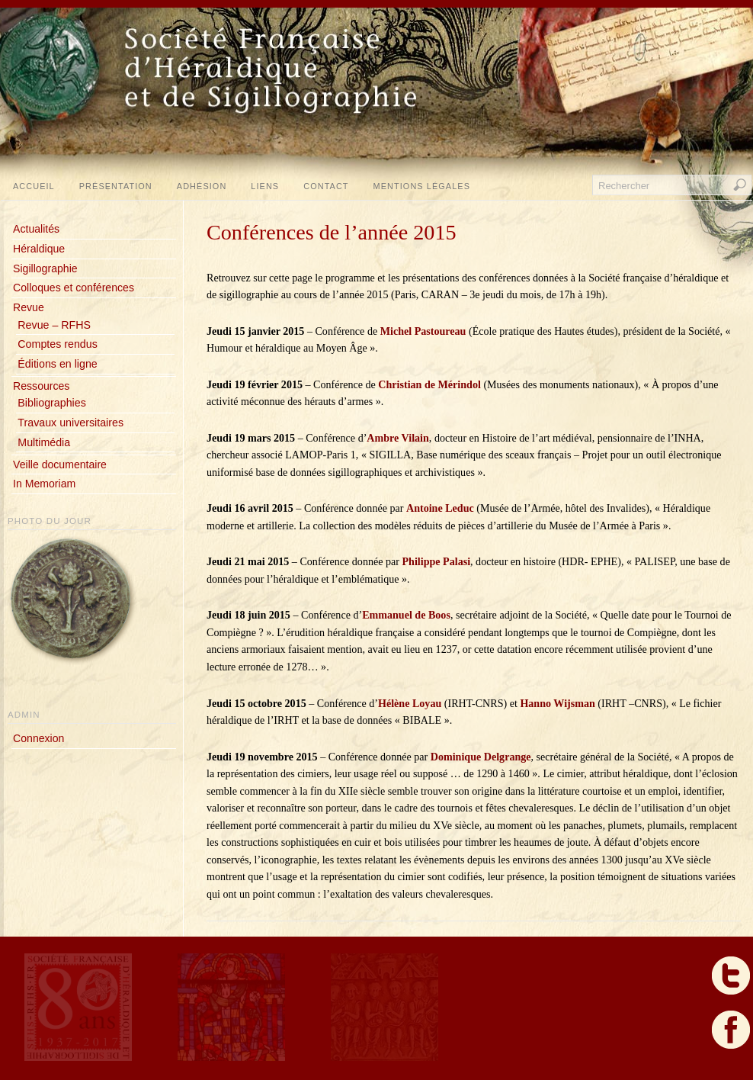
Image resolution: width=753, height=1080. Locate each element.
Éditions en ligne (57, 364)
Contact (325, 186)
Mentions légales (421, 186)
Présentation (115, 186)
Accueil (34, 186)
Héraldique (39, 249)
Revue (28, 307)
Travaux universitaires (70, 422)
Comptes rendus (57, 344)
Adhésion (202, 186)
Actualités (36, 229)
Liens (265, 186)
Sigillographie (45, 268)
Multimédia (44, 442)
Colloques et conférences (73, 287)
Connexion (38, 738)
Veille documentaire (60, 464)
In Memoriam (44, 483)
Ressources (41, 386)
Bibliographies (51, 403)
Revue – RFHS (54, 325)
